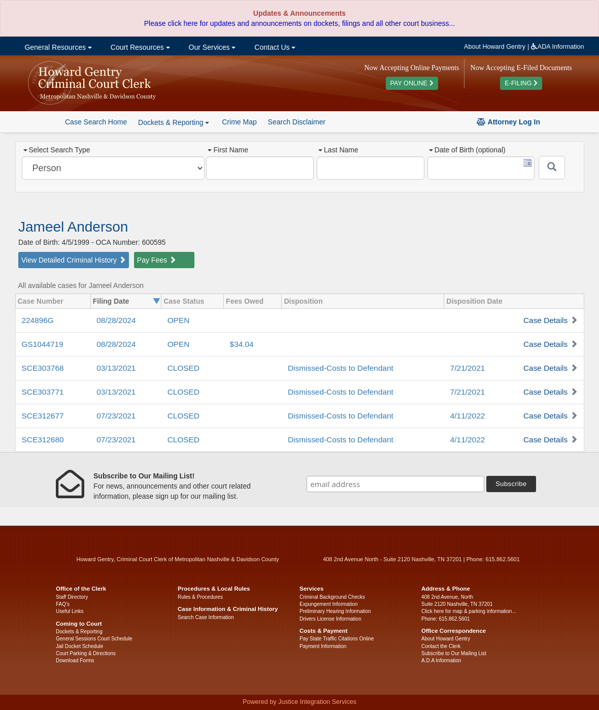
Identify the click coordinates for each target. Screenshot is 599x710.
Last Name (338, 150)
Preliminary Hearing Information (335, 611)
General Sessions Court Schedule (94, 638)
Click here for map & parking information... (468, 611)
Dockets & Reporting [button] (173, 122)
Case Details (545, 320)
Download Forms (75, 660)
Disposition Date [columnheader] (474, 301)
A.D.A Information (441, 660)
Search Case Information (206, 617)
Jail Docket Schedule (79, 646)
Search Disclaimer (297, 122)
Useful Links (69, 611)
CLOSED (183, 368)
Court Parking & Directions (86, 653)
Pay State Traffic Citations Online (337, 638)
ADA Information (557, 46)
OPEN (179, 320)
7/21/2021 (467, 368)
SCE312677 (43, 415)
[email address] (395, 484)
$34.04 (242, 344)
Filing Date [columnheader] (111, 301)
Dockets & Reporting (79, 631)
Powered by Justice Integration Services (299, 701)
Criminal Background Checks (332, 597)
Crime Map (239, 122)
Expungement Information (329, 604)
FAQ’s (63, 604)
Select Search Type (56, 150)
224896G (38, 320)
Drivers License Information (330, 619)
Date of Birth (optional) (467, 150)
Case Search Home (96, 122)
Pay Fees (156, 260)
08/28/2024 (116, 320)
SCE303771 (43, 392)
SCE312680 (43, 439)
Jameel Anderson (73, 227)
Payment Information (323, 646)
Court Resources (139, 47)
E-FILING (521, 83)
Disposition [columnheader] (303, 301)
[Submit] (552, 167)
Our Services (211, 47)
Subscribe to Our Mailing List (453, 653)
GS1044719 (42, 344)
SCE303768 (43, 368)
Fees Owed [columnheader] (244, 301)
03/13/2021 (116, 368)
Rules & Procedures (200, 597)
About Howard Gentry (494, 46)
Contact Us (273, 47)
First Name (228, 150)
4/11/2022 (467, 415)
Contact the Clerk (440, 646)
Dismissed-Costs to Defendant (340, 368)
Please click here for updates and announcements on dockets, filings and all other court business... (299, 23)
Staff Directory (72, 597)
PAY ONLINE (412, 83)
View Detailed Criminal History (73, 260)
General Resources (57, 47)
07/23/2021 (116, 415)
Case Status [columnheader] (183, 301)
